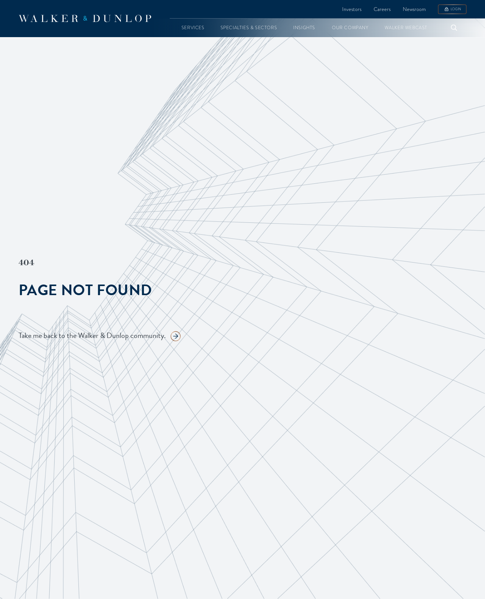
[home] (85, 18)
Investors (351, 9)
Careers (382, 9)
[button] (193, 28)
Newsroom (414, 9)
